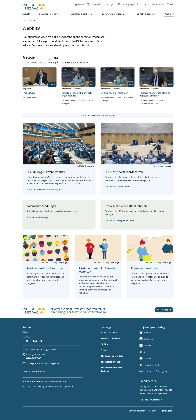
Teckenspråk (94, 4)
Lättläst (79, 4)
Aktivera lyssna (156, 4)
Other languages (126, 4)
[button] (50, 14)
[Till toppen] (164, 309)
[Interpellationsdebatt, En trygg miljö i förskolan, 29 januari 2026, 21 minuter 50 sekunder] (115, 92)
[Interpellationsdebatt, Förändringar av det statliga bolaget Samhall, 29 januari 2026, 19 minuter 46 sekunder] (157, 95)
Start (24, 20)
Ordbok (141, 4)
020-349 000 (33, 358)
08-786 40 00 (34, 341)
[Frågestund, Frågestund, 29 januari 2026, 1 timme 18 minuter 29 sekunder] (29, 92)
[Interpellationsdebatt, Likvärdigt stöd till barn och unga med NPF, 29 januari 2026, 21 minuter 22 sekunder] (79, 95)
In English (109, 4)
